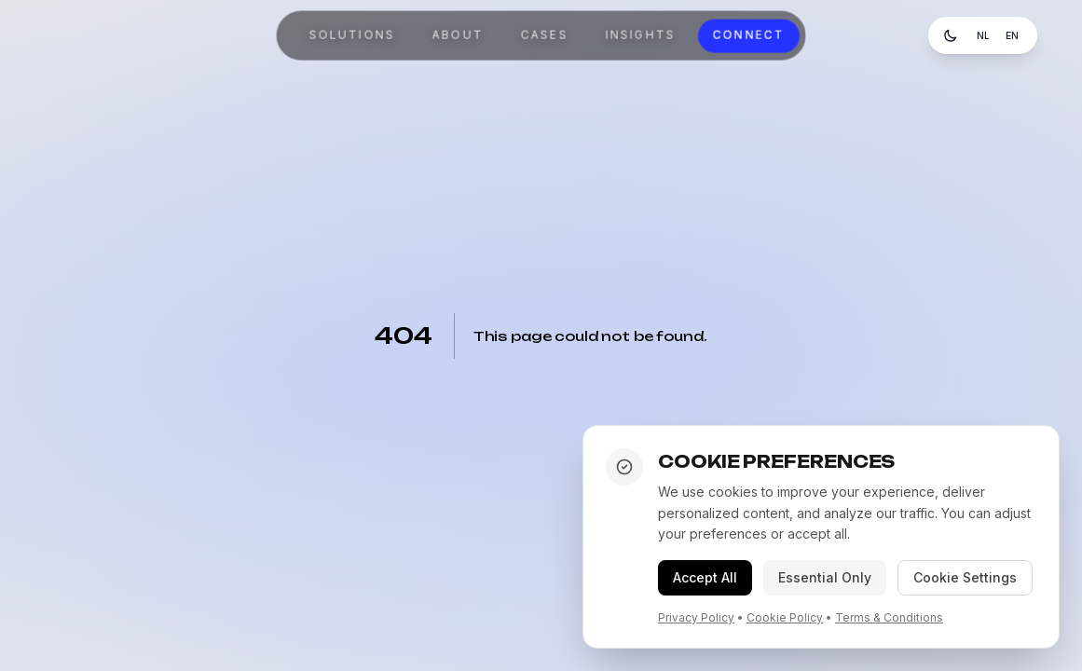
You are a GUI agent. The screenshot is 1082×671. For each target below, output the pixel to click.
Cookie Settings (965, 577)
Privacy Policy (696, 617)
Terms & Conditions (889, 617)
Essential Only (824, 577)
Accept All (705, 577)
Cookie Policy (784, 617)
